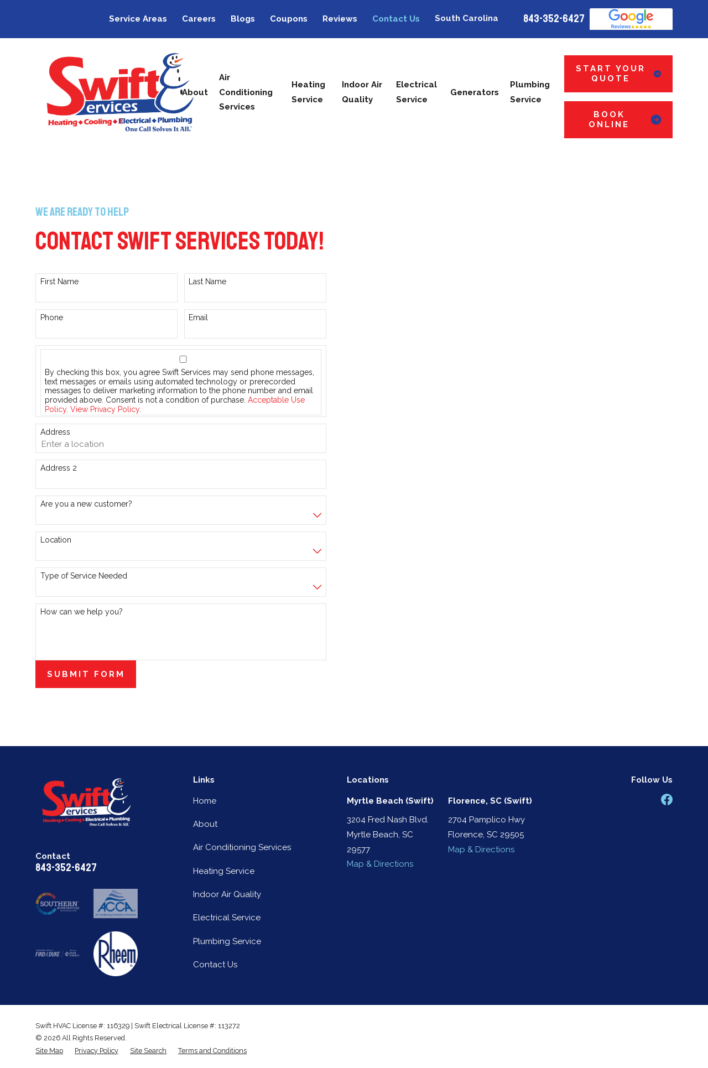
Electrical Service (227, 918)
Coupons (289, 19)
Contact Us (396, 19)
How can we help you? (81, 611)
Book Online (625, 119)
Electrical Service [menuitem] (416, 92)
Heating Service (223, 871)
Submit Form (86, 674)
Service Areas (138, 19)
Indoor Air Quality (227, 894)
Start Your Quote (618, 74)
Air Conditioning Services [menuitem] (246, 92)
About (205, 824)
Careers (199, 19)
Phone (51, 317)
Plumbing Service (227, 941)
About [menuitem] (195, 92)
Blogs (243, 19)
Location (55, 539)
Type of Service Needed (83, 575)
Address (55, 432)
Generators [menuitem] (474, 92)
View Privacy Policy (104, 409)
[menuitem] (49, 1051)
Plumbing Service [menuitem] (530, 92)
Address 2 (58, 467)
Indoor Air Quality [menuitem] (362, 92)
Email (198, 317)
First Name (59, 281)
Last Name (207, 281)
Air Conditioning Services (242, 847)
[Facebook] (667, 799)
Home (204, 801)
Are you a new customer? (86, 503)
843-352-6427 (554, 18)
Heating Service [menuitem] (308, 92)
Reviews (339, 19)
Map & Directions (380, 864)
